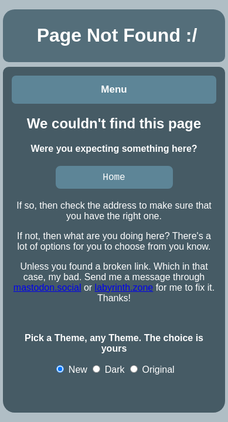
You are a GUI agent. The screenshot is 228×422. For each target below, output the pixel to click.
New (71, 371)
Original (152, 371)
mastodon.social (47, 289)
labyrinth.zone (124, 289)
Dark (108, 371)
